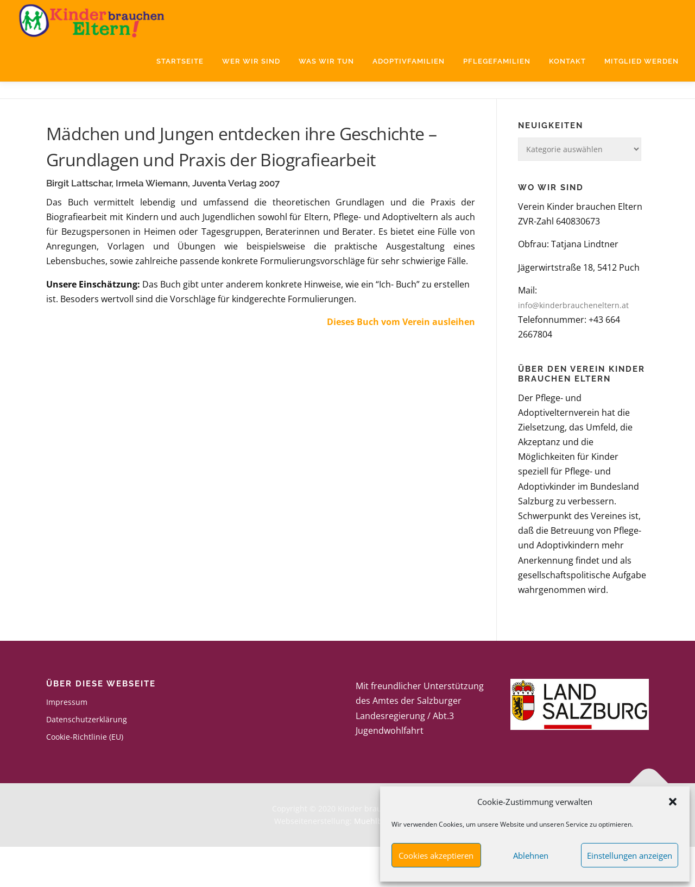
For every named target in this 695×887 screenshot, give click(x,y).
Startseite (180, 61)
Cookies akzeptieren (436, 855)
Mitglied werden (641, 61)
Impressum (66, 743)
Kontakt (567, 61)
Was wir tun (326, 61)
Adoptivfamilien (408, 61)
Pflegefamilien (496, 61)
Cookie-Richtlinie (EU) (84, 777)
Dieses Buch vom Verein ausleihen (401, 362)
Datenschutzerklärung (86, 760)
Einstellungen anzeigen (629, 855)
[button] (672, 801)
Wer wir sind (251, 61)
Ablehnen (530, 855)
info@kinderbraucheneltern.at (573, 346)
